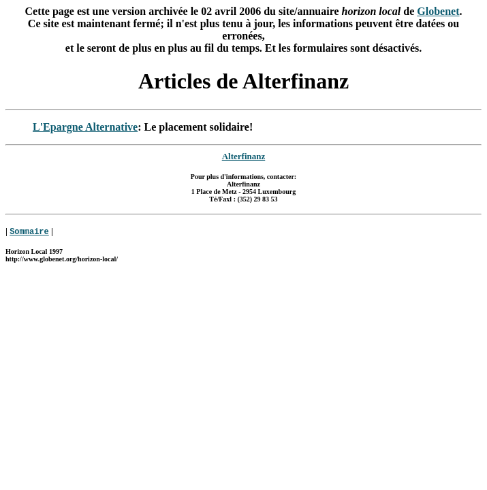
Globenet (438, 11)
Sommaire (29, 232)
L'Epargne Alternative (85, 127)
